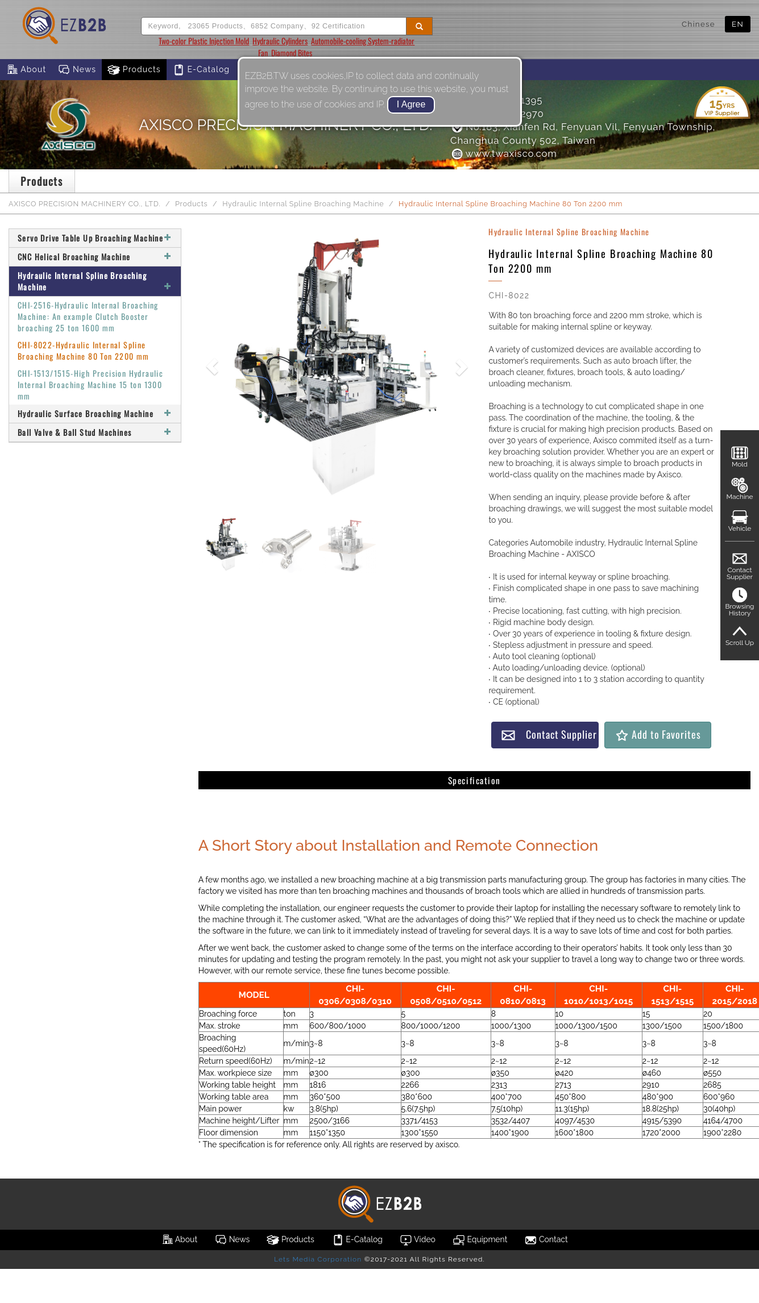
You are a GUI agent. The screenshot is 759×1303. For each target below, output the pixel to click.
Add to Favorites (657, 734)
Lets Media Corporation (318, 1259)
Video (418, 1240)
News (76, 70)
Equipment (480, 1240)
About (26, 70)
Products (134, 70)
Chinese (698, 23)
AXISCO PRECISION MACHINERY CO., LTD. (84, 203)
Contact (545, 1240)
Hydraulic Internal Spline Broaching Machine (303, 203)
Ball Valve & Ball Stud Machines (95, 432)
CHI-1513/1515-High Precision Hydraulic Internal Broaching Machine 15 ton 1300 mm (90, 384)
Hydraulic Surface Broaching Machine (95, 413)
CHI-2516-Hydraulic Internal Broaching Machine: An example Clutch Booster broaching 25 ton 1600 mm (88, 316)
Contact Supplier (548, 734)
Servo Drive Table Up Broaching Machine (95, 238)
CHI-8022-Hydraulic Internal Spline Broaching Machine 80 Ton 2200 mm (84, 350)
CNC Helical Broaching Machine (95, 257)
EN (738, 23)
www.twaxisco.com (503, 153)
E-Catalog (201, 70)
